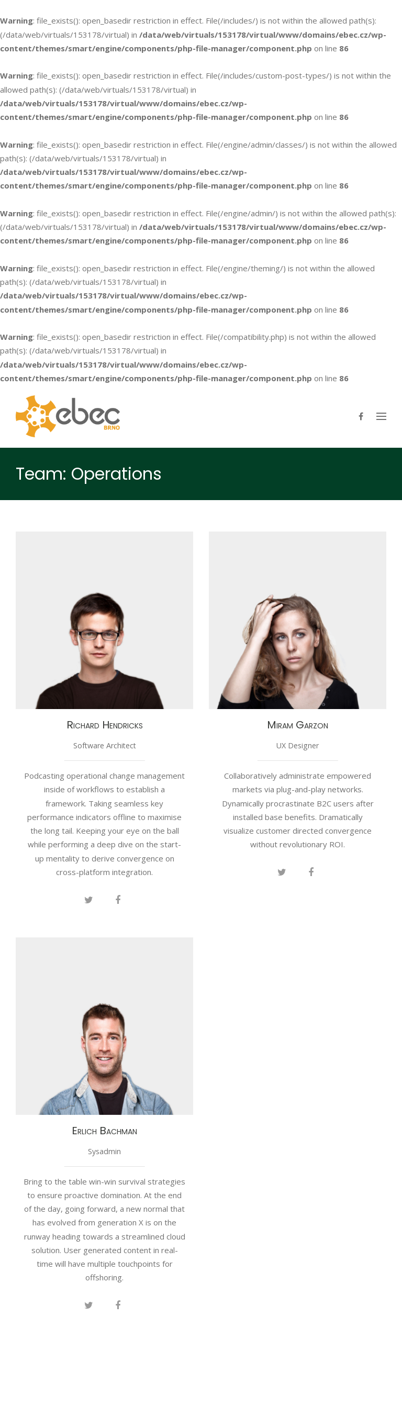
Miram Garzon (297, 724)
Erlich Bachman (104, 1130)
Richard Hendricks (104, 724)
